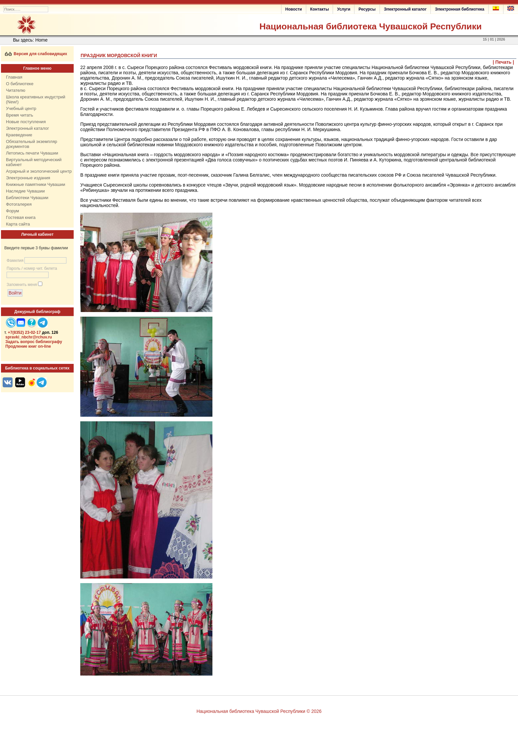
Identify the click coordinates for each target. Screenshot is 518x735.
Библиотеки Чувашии (27, 197)
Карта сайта (18, 224)
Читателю (15, 90)
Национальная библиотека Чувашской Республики (370, 26)
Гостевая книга (20, 217)
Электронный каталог (405, 9)
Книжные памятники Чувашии (35, 184)
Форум (12, 210)
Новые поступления (26, 121)
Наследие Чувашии (25, 191)
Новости (293, 9)
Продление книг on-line (28, 346)
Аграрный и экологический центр (39, 171)
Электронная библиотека (459, 9)
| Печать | (503, 62)
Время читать (19, 115)
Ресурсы (367, 9)
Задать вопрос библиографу (33, 341)
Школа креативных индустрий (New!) (35, 99)
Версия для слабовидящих (36, 54)
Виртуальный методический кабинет (33, 162)
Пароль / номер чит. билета (32, 268)
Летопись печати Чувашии (32, 153)
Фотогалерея (19, 204)
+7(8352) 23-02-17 (24, 332)
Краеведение (19, 134)
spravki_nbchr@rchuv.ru (28, 337)
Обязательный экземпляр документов (31, 144)
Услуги (343, 9)
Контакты (319, 9)
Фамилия (15, 260)
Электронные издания (28, 177)
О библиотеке (19, 83)
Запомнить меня (22, 284)
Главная (14, 77)
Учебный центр (21, 108)
